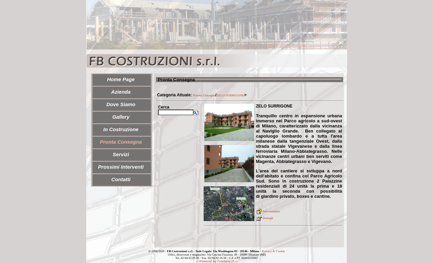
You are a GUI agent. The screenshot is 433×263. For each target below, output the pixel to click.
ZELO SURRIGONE (230, 95)
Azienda (121, 92)
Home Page (121, 79)
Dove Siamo (120, 104)
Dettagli (264, 218)
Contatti (121, 179)
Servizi (121, 154)
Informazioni (268, 211)
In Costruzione (120, 129)
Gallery (121, 117)
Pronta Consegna (204, 95)
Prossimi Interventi (121, 167)
